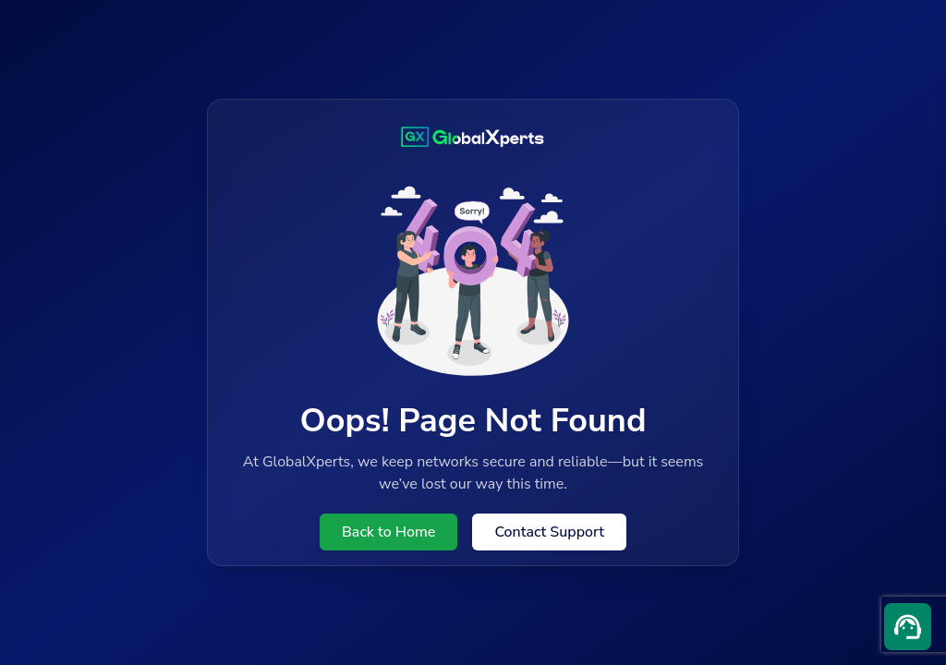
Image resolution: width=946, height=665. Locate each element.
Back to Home (388, 532)
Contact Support (549, 532)
